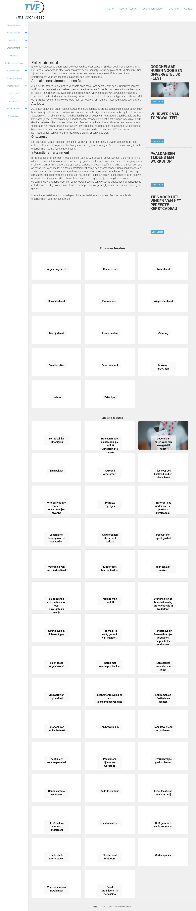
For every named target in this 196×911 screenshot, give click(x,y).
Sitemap (128, 906)
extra (122, 906)
